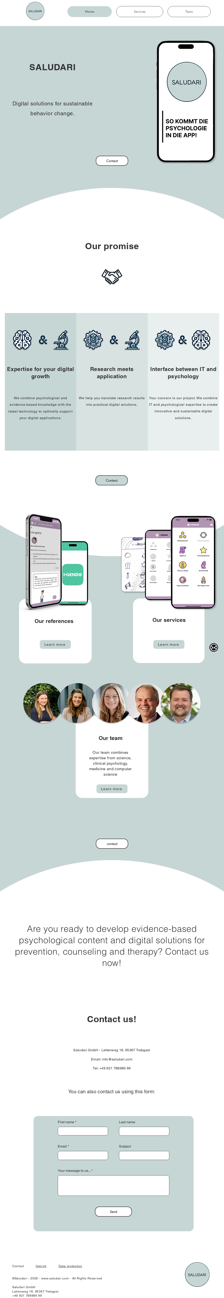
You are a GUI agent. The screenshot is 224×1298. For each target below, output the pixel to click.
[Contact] (112, 161)
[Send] (113, 1212)
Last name (127, 1122)
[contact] (112, 844)
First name (66, 1122)
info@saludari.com (117, 1059)
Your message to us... (74, 1170)
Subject (125, 1146)
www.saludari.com (55, 1278)
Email (62, 1146)
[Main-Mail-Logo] (213, 647)
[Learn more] (55, 644)
